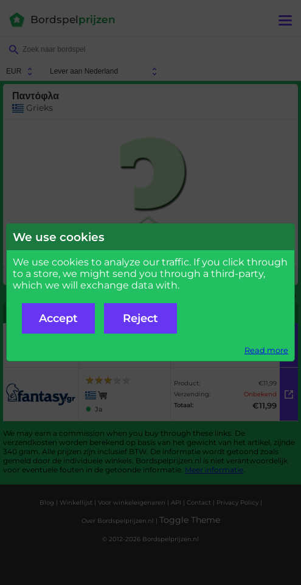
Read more (266, 350)
